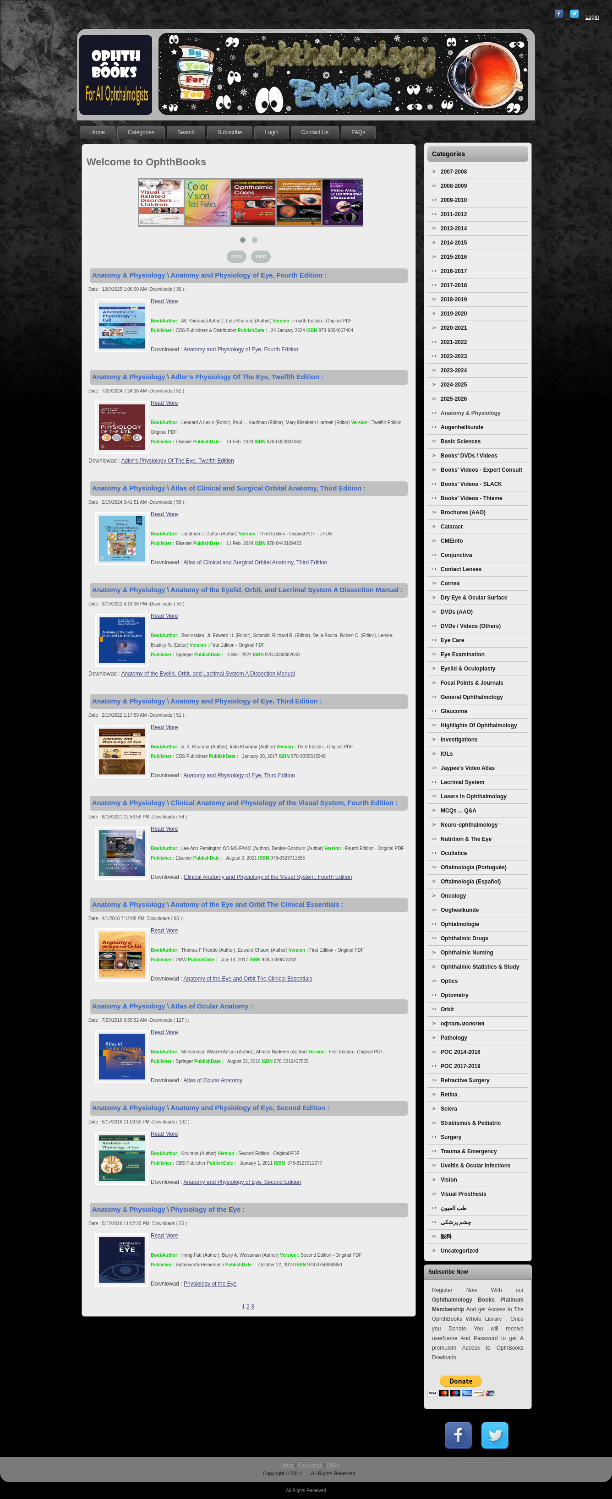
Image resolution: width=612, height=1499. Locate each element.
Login (592, 17)
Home (287, 1464)
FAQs (333, 1464)
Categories (310, 1464)
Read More (164, 301)
